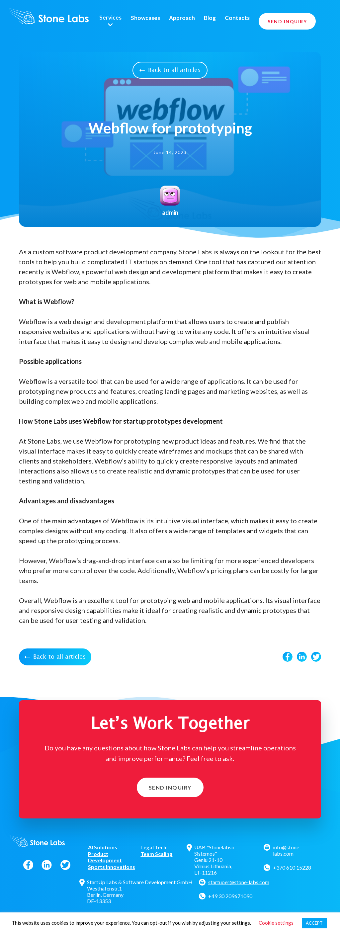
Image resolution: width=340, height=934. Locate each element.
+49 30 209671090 (230, 896)
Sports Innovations (111, 867)
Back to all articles (170, 70)
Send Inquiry (287, 21)
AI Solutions (102, 847)
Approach (182, 17)
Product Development (105, 857)
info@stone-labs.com (287, 850)
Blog (210, 17)
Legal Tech (153, 847)
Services (110, 17)
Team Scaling (156, 854)
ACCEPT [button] (314, 923)
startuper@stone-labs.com (238, 882)
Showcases (145, 17)
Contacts (237, 17)
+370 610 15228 (292, 867)
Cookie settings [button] (276, 923)
